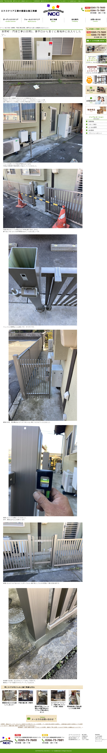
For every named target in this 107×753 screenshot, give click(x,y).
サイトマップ (98, 741)
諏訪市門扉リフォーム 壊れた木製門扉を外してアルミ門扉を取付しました (42, 709)
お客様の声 (85, 736)
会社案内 (91, 130)
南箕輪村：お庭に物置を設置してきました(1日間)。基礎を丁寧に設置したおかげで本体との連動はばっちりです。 (50, 727)
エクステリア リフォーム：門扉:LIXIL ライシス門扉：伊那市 (58, 704)
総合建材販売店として (74, 739)
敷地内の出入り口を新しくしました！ (9, 703)
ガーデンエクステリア (74, 734)
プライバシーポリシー (95, 133)
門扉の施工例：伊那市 (26, 703)
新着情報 (91, 121)
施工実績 (7, 27)
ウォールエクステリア (74, 736)
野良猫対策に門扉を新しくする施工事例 (74, 707)
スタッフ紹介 (93, 124)
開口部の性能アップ (74, 738)
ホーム (2, 27)
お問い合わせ (98, 738)
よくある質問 (93, 127)
